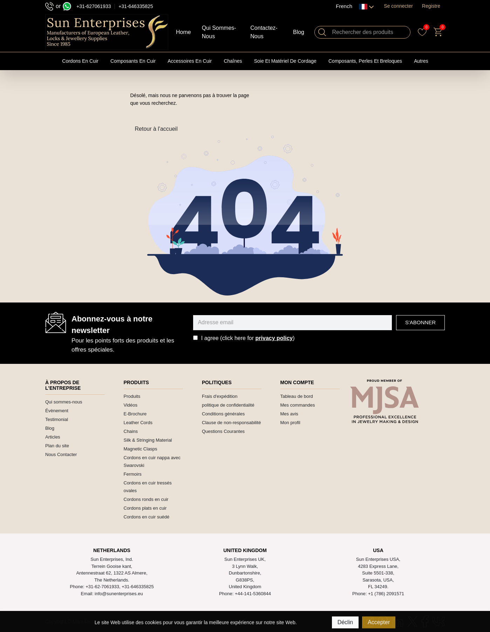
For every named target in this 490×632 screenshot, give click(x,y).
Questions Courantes (223, 431)
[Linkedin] (398, 622)
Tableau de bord (296, 396)
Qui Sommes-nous (219, 32)
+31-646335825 (135, 6)
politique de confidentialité (228, 405)
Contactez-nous (263, 32)
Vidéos (131, 405)
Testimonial (56, 419)
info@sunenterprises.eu (119, 593)
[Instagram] (368, 621)
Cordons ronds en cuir (146, 499)
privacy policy (274, 338)
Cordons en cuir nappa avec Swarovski (152, 461)
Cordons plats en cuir (145, 508)
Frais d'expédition (219, 396)
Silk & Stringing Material (148, 440)
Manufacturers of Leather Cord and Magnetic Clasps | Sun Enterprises (149, 621)
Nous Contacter (61, 454)
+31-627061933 (93, 6)
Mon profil (290, 422)
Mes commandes (297, 405)
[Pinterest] (383, 621)
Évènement (56, 410)
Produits (132, 396)
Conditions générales (223, 413)
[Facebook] (425, 621)
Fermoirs (133, 474)
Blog (298, 32)
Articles (52, 437)
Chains (131, 431)
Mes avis (289, 413)
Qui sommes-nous (63, 402)
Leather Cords (138, 422)
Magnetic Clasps (140, 448)
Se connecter (398, 6)
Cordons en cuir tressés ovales (148, 486)
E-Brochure (135, 413)
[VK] (438, 621)
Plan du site (57, 445)
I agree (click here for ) (248, 338)
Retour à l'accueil (156, 129)
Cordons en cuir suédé (147, 516)
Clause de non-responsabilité (231, 422)
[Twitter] (412, 621)
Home (183, 32)
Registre (431, 6)
